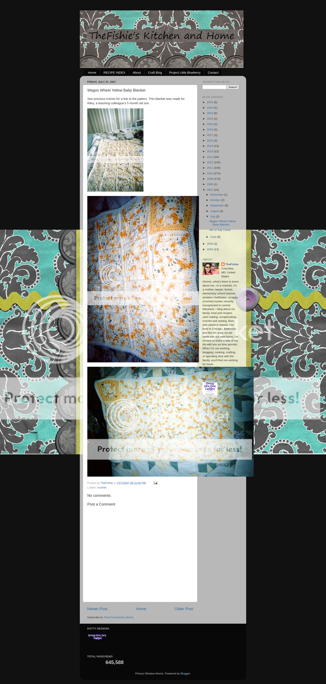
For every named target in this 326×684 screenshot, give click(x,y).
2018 (210, 129)
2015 (210, 145)
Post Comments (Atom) (118, 617)
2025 (210, 102)
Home (92, 72)
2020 (210, 124)
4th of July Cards (220, 230)
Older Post (184, 609)
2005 (210, 243)
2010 (210, 173)
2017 (210, 135)
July (213, 216)
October (215, 200)
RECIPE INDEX (115, 72)
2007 (210, 189)
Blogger (185, 673)
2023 (210, 113)
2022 (210, 118)
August (215, 211)
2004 (210, 249)
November (217, 194)
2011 (210, 167)
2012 (210, 162)
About (137, 72)
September (217, 205)
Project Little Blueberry (185, 72)
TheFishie (231, 264)
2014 (210, 151)
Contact (213, 72)
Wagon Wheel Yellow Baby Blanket (223, 223)
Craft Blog (155, 72)
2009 (210, 178)
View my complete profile (218, 369)
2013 (210, 157)
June (213, 236)
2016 (210, 140)
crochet (101, 487)
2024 (210, 107)
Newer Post (97, 609)
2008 (210, 184)
